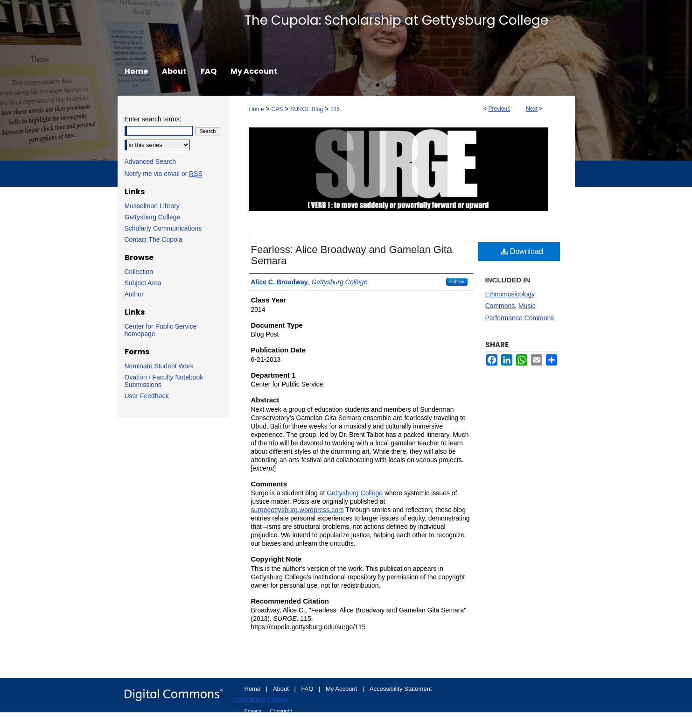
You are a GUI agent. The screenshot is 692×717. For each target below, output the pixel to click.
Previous (499, 108)
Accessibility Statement (401, 688)
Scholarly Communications (163, 228)
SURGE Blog (306, 109)
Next (532, 108)
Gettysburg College (355, 493)
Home (256, 109)
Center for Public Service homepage (161, 330)
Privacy (254, 711)
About (282, 688)
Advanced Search (150, 161)
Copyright (281, 711)
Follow (456, 281)
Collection (139, 271)
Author (134, 294)
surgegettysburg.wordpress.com (297, 509)
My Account (342, 688)
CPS (277, 109)
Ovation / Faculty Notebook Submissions (164, 380)
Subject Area (143, 283)
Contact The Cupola (153, 239)
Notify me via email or (164, 173)
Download (522, 251)
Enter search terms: (153, 119)
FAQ (308, 688)
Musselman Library (152, 206)
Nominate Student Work (159, 366)
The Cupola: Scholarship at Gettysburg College (396, 20)
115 (335, 109)
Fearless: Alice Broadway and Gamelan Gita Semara (352, 255)
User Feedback (147, 396)
